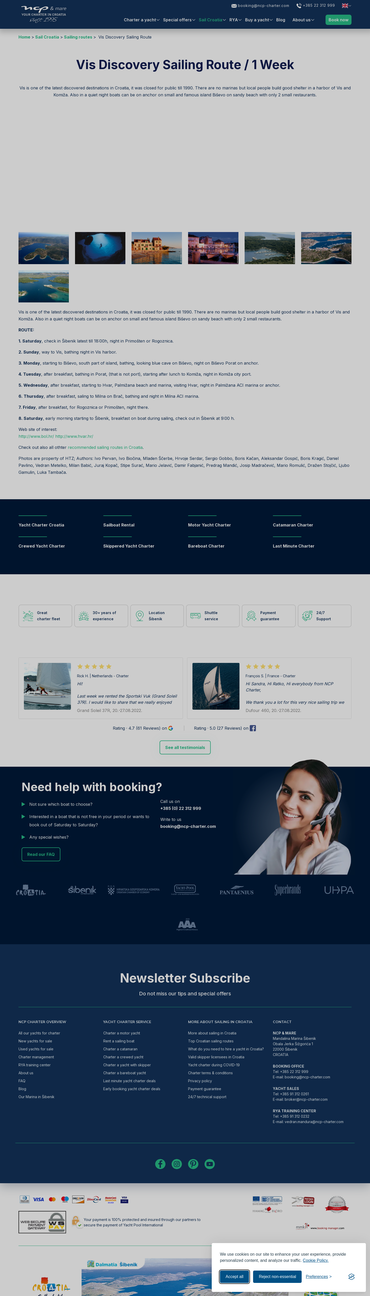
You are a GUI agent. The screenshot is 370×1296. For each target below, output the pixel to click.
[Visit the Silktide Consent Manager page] (351, 1277)
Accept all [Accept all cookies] (234, 1276)
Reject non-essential (277, 1276)
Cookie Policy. (316, 1260)
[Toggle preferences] (319, 1277)
